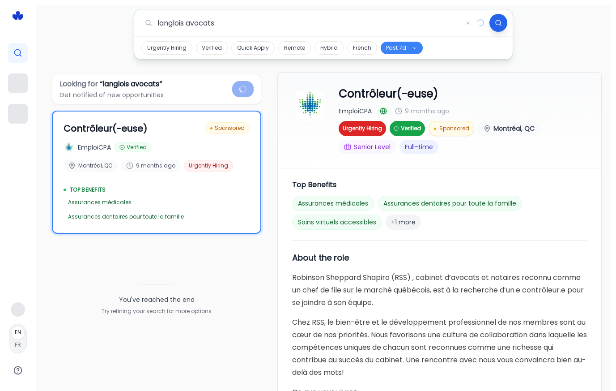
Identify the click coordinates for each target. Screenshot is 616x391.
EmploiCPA (355, 111)
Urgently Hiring (167, 48)
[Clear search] (468, 22)
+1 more (403, 222)
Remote (294, 48)
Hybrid (329, 48)
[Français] (18, 338)
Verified (212, 48)
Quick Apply (253, 48)
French (362, 48)
